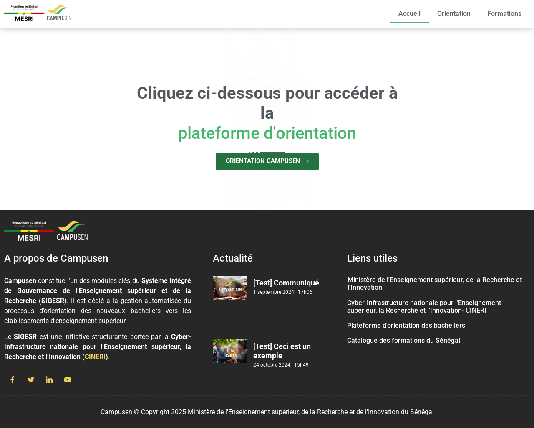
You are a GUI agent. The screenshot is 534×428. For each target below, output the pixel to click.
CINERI (95, 357)
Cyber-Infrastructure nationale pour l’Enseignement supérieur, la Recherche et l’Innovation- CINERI (424, 306)
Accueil (409, 14)
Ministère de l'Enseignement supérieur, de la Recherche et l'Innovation (435, 283)
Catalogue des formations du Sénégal (403, 340)
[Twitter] (31, 380)
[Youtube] (67, 380)
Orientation (454, 14)
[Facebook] (12, 380)
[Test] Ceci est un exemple (282, 351)
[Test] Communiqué (286, 282)
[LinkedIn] (49, 380)
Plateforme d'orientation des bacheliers (406, 325)
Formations (504, 14)
